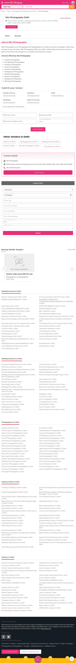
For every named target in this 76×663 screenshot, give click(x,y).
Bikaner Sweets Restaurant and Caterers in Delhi (56, 603)
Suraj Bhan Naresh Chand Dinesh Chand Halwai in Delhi (56, 584)
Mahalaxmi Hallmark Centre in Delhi (14, 316)
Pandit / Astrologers (66, 643)
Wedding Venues (49, 646)
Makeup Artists (54, 643)
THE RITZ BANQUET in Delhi (11, 314)
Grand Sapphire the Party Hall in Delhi (14, 346)
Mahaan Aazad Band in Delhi (11, 382)
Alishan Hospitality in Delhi (48, 372)
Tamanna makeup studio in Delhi (50, 523)
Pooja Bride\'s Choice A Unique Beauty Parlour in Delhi (56, 543)
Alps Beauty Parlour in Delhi (48, 501)
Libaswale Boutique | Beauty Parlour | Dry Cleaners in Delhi (19, 512)
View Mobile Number (13, 167)
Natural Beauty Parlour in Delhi (12, 506)
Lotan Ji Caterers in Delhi (47, 592)
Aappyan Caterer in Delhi (10, 428)
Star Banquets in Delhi (9, 334)
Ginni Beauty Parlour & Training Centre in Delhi (17, 547)
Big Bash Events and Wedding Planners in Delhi (18, 369)
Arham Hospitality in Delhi (48, 399)
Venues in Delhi (9, 146)
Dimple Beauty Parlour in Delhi (12, 523)
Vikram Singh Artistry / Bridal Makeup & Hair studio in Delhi (19, 497)
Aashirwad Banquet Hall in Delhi (50, 336)
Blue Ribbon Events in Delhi (11, 409)
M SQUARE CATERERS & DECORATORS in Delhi (55, 590)
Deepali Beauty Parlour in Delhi (12, 520)
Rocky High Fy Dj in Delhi (48, 379)
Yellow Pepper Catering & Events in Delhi (53, 575)
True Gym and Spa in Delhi (10, 565)
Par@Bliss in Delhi (45, 394)
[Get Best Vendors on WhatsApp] (71, 658)
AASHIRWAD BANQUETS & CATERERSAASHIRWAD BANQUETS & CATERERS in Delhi (56, 301)
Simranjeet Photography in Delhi (12, 472)
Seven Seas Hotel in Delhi (10, 306)
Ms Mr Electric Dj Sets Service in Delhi (52, 384)
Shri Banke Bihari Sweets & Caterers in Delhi (16, 610)
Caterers (13, 643)
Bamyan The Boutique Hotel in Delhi (14, 297)
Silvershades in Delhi (8, 394)
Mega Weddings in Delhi (47, 382)
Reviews (18, 36)
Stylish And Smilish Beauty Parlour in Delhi (54, 537)
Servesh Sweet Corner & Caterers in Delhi (15, 608)
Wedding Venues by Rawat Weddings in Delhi (17, 343)
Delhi (8, 11)
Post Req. (38, 659)
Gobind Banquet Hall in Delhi (11, 336)
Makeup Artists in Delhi (50, 142)
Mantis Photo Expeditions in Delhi (13, 454)
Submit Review (38, 129)
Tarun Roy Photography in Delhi (50, 461)
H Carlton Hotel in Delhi (9, 328)
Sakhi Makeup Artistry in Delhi (49, 515)
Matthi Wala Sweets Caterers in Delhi (52, 600)
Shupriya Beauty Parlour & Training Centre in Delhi (56, 520)
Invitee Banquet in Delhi (47, 331)
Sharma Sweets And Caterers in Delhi (52, 598)
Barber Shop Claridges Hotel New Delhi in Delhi (17, 319)
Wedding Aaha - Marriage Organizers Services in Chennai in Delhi (18, 390)
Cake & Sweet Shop (23, 643)
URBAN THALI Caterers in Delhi (50, 608)
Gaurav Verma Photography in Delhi (51, 451)
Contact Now (11, 27)
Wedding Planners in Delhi (11, 359)
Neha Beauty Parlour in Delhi (11, 540)
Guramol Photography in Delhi (49, 446)
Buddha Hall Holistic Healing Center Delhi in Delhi (56, 316)
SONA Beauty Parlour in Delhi (11, 526)
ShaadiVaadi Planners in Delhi (49, 369)
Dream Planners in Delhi (10, 399)
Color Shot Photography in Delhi (12, 464)
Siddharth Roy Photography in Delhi (14, 461)
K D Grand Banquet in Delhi (48, 334)
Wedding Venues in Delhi (11, 291)
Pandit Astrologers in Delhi (29, 146)
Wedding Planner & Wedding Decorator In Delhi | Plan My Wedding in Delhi (18, 376)
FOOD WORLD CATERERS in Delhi (51, 580)
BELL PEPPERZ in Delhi (47, 311)
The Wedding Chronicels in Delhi (50, 436)
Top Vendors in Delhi (52, 146)
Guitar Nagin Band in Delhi (10, 384)
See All (71, 249)
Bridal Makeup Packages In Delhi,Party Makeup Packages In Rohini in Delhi (55, 493)
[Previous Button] (3, 268)
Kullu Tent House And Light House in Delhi (54, 375)
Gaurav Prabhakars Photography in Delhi (53, 469)
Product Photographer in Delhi (12, 443)
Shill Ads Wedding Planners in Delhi (51, 367)
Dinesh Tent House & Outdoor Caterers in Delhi (17, 563)
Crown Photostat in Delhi (48, 464)
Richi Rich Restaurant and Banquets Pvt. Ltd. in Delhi (17, 340)
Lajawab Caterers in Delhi (10, 587)
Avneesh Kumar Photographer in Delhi (14, 451)
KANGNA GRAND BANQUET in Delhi (14, 299)
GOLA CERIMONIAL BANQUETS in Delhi (15, 309)
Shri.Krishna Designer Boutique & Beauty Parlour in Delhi (57, 488)
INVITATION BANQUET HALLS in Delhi (52, 306)
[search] (71, 6)
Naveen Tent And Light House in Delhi (52, 387)
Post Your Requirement (30, 652)
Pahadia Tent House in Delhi (49, 565)
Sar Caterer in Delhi (45, 428)
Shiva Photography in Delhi (48, 454)
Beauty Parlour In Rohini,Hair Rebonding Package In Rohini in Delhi (18, 502)
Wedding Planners (37, 646)
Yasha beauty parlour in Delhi (11, 530)
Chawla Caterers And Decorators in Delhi (15, 568)
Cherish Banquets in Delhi (10, 331)
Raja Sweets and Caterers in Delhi (13, 603)
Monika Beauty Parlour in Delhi (50, 530)
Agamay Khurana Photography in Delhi (52, 448)
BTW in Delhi (5, 580)
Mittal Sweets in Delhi (8, 590)
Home (3, 11)
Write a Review (65, 18)
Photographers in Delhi (28, 142)
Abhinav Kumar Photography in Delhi (14, 433)
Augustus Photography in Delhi (50, 433)
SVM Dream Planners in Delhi (11, 367)
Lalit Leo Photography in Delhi (49, 443)
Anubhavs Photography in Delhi (12, 469)
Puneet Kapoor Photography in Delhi (14, 430)
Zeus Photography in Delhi (48, 456)
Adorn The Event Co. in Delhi (11, 402)
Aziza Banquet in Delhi (47, 343)
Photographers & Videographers (11, 646)
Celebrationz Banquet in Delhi (49, 328)
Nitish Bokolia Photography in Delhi (13, 446)
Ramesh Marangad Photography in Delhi (15, 459)
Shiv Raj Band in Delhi (9, 379)
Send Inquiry (38, 172)
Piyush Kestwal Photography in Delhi (52, 459)
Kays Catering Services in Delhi (49, 587)
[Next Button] (72, 268)
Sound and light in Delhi (9, 412)
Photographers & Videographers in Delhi (24, 11)
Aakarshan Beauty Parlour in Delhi (13, 542)
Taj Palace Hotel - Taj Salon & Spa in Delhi (15, 326)
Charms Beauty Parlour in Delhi (50, 497)
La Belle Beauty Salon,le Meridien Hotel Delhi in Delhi (55, 320)
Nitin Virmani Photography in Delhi (51, 441)
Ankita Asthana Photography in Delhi (52, 438)
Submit (38, 233)
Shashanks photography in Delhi (12, 404)
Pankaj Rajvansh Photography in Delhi (52, 430)
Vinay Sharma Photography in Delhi (13, 448)
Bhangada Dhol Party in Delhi (11, 387)
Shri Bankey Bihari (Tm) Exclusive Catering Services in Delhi (19, 571)
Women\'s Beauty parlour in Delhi (13, 515)
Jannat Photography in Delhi (49, 466)
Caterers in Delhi (9, 142)
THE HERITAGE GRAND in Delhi (50, 314)
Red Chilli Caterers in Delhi (48, 571)
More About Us (46, 629)
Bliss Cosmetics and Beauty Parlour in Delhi (54, 533)
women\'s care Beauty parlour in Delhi (52, 511)
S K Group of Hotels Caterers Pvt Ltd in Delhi (54, 297)
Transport (26, 646)
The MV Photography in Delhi (11, 438)
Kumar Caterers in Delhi (47, 568)
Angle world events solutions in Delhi (52, 409)
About (7, 36)
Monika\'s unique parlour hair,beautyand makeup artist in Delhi (18, 534)
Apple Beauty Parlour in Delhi (11, 518)
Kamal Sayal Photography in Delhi (13, 436)
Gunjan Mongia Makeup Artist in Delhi (14, 492)
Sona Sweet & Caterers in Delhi (49, 595)
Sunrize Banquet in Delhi (10, 348)
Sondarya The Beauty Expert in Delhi (14, 487)
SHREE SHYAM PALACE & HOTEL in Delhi (15, 311)
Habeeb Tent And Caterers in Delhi (51, 563)
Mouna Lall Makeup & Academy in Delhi (53, 540)
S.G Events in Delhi (45, 397)
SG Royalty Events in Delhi (48, 402)
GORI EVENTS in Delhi (46, 404)
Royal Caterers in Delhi (47, 605)
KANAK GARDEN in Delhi (48, 309)
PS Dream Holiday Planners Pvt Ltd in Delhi (16, 364)
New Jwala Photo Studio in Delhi (12, 456)
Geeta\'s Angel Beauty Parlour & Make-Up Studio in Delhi (56, 527)
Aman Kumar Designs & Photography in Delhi (17, 466)
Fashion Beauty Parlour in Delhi (50, 508)
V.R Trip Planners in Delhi (48, 364)
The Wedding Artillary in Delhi (11, 397)
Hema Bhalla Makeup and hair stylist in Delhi (17, 537)
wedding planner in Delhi (10, 407)
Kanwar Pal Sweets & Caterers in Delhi (14, 598)
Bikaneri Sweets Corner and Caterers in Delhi (16, 605)
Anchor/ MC (5, 643)
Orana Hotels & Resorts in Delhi (50, 326)
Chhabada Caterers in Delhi (10, 600)
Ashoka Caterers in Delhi (9, 592)
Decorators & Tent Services (39, 643)
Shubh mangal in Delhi (47, 407)
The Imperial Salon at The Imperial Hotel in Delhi (18, 323)
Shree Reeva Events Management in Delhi (53, 389)
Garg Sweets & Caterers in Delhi (12, 595)
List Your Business (10, 652)
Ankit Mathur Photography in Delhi (13, 441)
